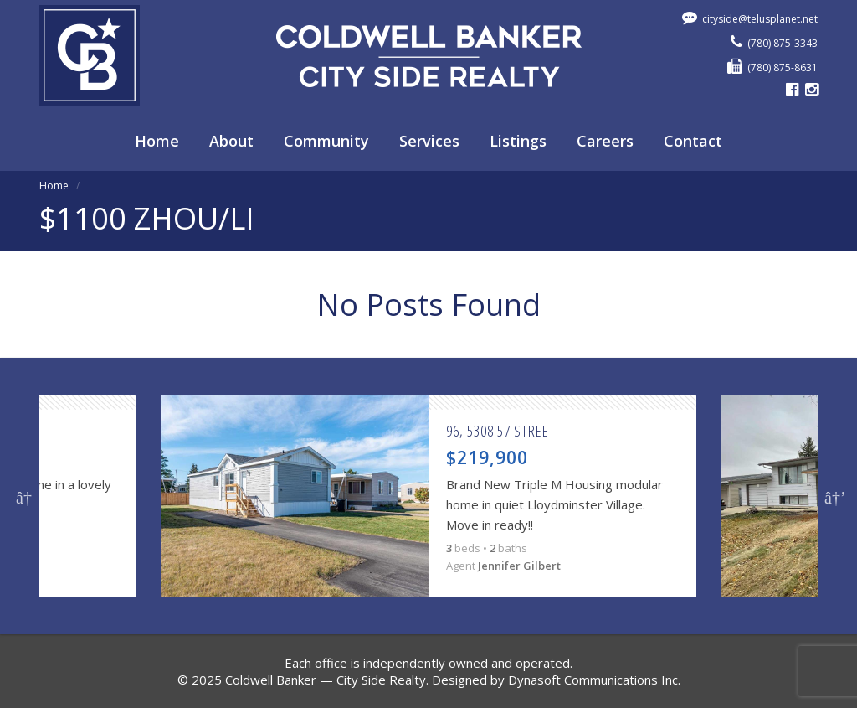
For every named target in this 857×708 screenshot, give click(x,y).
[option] (428, 496)
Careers (605, 141)
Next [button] (832, 496)
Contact (693, 141)
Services (429, 141)
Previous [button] (24, 496)
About (231, 141)
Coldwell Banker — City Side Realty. (326, 679)
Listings (518, 141)
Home (157, 141)
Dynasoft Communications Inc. (594, 679)
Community (326, 141)
